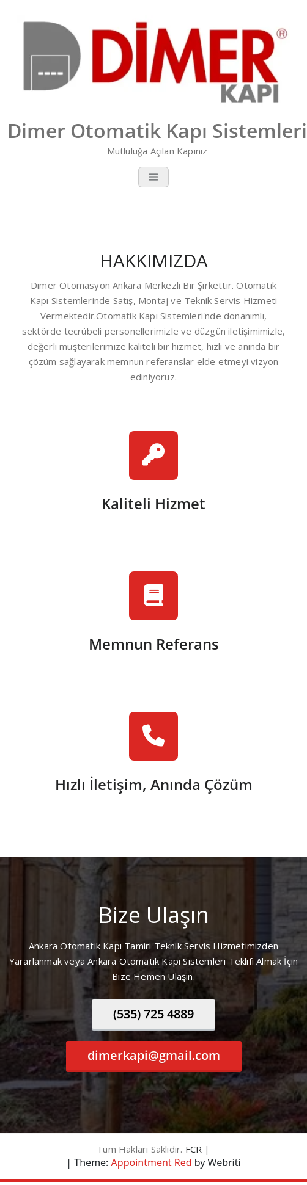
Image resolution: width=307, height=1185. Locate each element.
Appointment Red (149, 1162)
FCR (193, 1149)
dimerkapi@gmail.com (153, 1055)
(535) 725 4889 (153, 1014)
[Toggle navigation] (153, 177)
